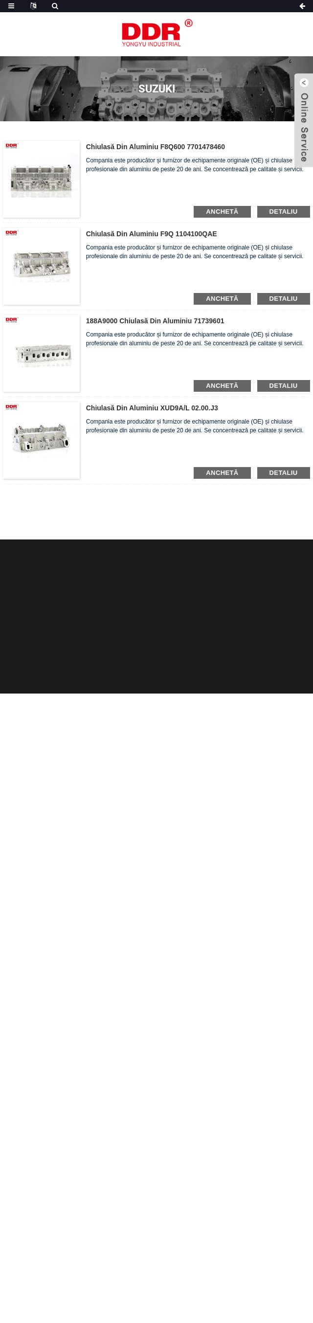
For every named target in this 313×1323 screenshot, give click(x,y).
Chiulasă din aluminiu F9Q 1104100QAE (151, 234)
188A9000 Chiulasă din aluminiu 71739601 (155, 321)
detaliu (283, 211)
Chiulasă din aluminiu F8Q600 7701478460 (155, 147)
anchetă (222, 211)
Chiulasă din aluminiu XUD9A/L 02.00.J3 (152, 408)
